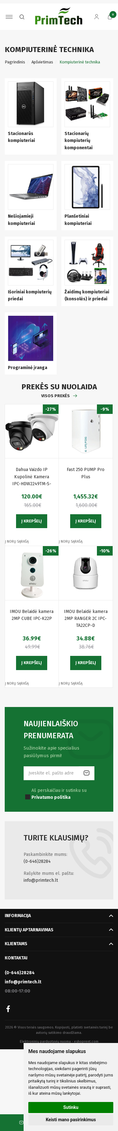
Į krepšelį (31, 521)
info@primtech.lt (41, 880)
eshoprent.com (86, 1042)
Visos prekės (55, 395)
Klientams (16, 943)
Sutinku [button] (70, 1107)
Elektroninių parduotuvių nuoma (45, 1042)
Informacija (18, 915)
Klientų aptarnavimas (29, 930)
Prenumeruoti (86, 773)
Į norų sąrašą (17, 541)
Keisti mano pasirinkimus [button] (71, 1119)
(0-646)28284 (37, 861)
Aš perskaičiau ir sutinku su (59, 794)
